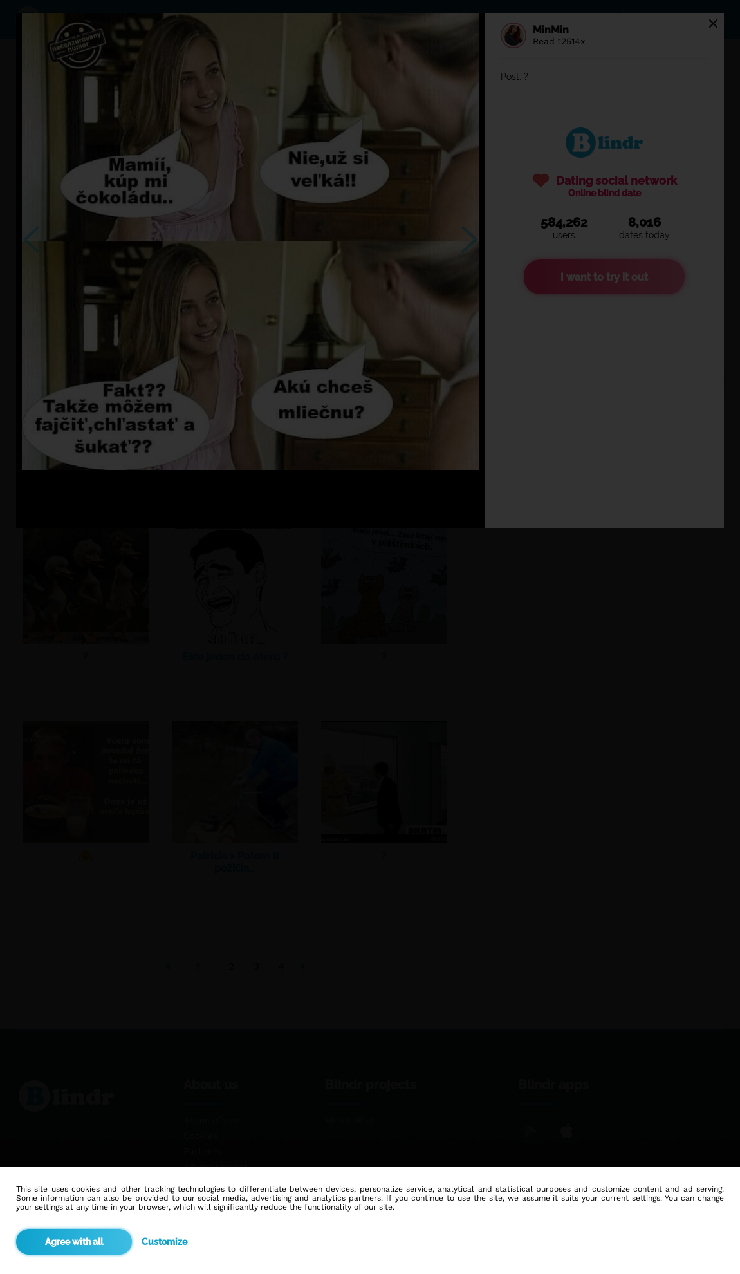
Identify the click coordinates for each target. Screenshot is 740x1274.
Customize (164, 1242)
